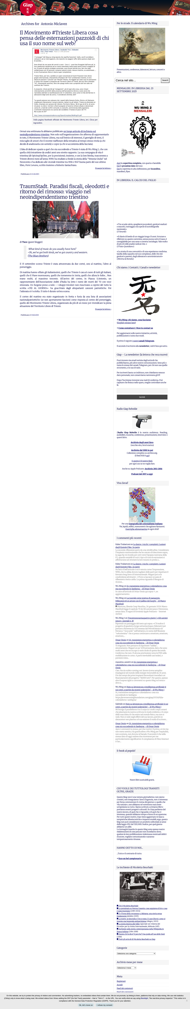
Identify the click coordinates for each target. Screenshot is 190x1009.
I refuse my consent (104, 1005)
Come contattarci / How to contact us (135, 295)
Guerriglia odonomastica (136, 496)
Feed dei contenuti (125, 955)
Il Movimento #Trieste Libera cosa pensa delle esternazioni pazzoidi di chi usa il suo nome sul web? (64, 38)
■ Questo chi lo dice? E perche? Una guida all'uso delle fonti (141, 901)
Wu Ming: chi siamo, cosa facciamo (134, 287)
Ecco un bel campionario (129, 825)
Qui (118, 166)
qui (147, 422)
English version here (126, 290)
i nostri (143, 308)
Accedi (120, 952)
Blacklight (144, 998)
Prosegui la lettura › (103, 168)
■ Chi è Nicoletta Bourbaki (127, 873)
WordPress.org (123, 962)
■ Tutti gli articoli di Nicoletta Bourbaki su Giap (136, 906)
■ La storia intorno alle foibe (128, 891)
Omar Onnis (120, 607)
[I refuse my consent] (186, 1000)
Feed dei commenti (125, 959)
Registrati (121, 948)
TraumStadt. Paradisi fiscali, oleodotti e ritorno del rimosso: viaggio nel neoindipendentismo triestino (64, 191)
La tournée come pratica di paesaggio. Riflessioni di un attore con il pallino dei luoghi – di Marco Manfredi (140, 568)
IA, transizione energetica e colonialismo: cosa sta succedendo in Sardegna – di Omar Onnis (140, 632)
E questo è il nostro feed (142, 428)
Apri (119, 163)
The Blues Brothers (38, 255)
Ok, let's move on (86, 1005)
